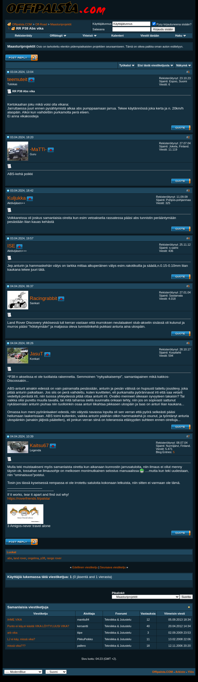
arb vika (12, 632)
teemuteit (17, 79)
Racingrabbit (43, 298)
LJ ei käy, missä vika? (21, 639)
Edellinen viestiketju (85, 567)
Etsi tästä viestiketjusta (154, 65)
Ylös (191, 671)
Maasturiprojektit (61, 24)
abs (9, 558)
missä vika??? (16, 645)
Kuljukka (16, 198)
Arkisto (180, 671)
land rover (20, 558)
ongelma (33, 558)
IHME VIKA (14, 619)
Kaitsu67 (39, 445)
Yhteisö (89, 35)
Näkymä (181, 65)
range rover (54, 558)
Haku (180, 35)
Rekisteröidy (23, 35)
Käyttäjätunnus (102, 23)
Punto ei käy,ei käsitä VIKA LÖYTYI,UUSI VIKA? (38, 626)
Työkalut (125, 65)
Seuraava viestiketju (113, 567)
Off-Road (41, 24)
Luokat (11, 552)
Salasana (98, 29)
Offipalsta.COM (22, 24)
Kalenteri (117, 35)
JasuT (36, 353)
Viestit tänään (150, 35)
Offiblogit (58, 35)
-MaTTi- (38, 149)
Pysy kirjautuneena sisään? (171, 24)
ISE (11, 245)
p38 (42, 558)
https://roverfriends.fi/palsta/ (28, 498)
